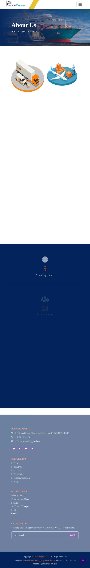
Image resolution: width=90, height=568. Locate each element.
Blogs (16, 481)
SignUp (73, 535)
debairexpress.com (42, 556)
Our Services (19, 474)
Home (15, 31)
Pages (23, 31)
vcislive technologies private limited (40, 560)
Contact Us (18, 470)
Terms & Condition (22, 478)
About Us (18, 467)
